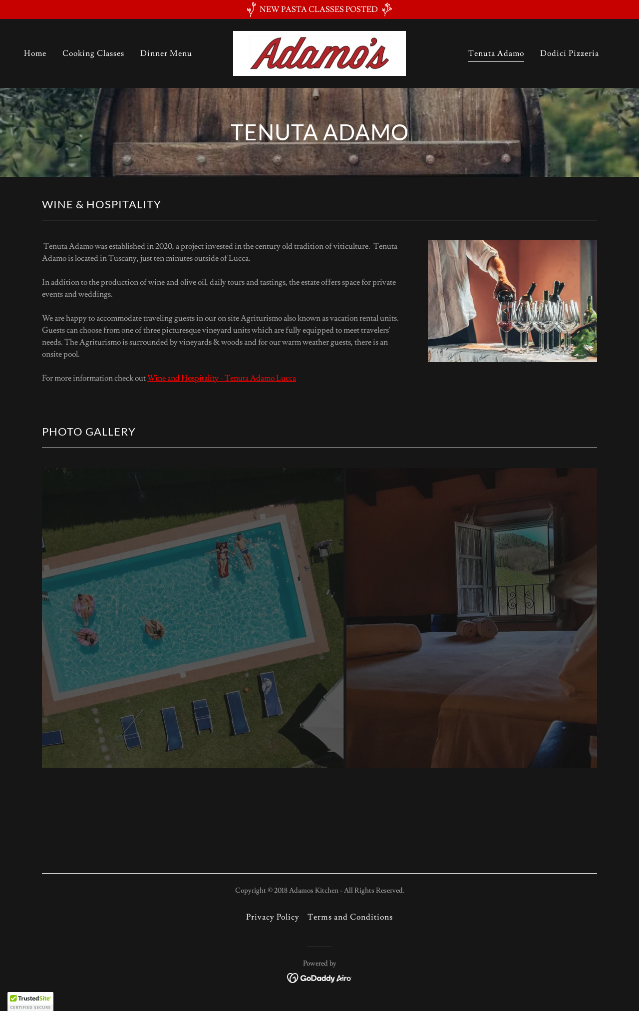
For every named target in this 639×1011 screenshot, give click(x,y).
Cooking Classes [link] (93, 53)
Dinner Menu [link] (166, 53)
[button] (30, 1001)
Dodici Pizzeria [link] (569, 53)
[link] (319, 51)
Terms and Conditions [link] (350, 917)
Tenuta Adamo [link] (496, 53)
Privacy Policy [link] (273, 917)
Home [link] (35, 53)
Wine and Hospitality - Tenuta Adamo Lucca (221, 378)
